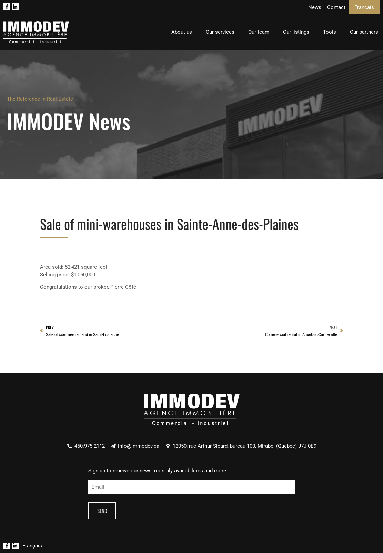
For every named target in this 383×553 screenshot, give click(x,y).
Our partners (364, 32)
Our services (220, 32)
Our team (258, 32)
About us (181, 32)
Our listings (296, 32)
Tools (329, 32)
